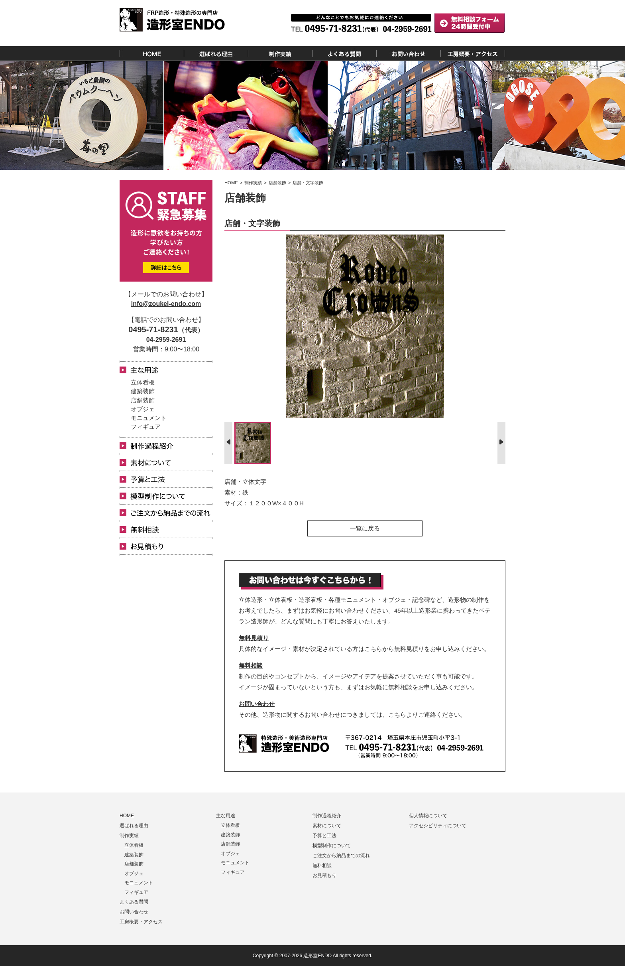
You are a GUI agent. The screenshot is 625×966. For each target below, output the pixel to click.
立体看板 (143, 382)
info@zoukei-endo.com (166, 303)
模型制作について (331, 845)
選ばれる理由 (134, 825)
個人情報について (428, 815)
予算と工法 (324, 835)
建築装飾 (143, 391)
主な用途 (225, 815)
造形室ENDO (317, 955)
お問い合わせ (257, 703)
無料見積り (254, 638)
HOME (127, 815)
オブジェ (143, 409)
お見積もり (324, 875)
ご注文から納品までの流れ (341, 855)
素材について (326, 825)
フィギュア (146, 426)
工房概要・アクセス (141, 922)
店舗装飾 (143, 400)
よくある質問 (134, 902)
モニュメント (149, 417)
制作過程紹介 (326, 815)
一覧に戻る (365, 528)
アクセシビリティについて (437, 825)
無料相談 (251, 665)
